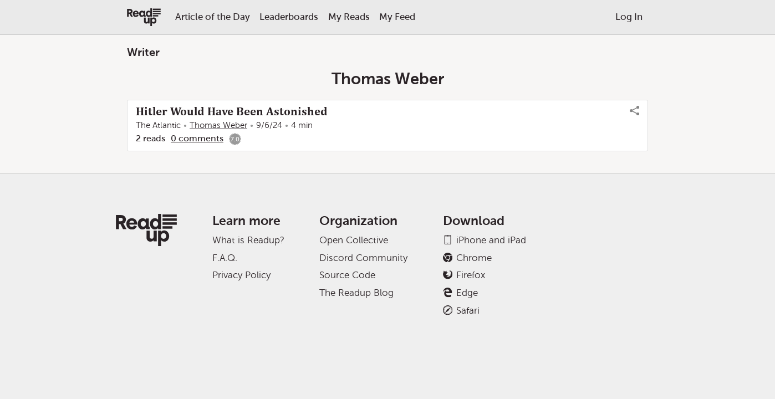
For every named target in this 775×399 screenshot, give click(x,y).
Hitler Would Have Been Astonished (232, 111)
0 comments (197, 138)
